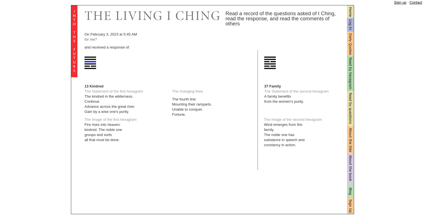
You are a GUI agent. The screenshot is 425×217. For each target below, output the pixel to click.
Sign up (400, 2)
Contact (415, 2)
